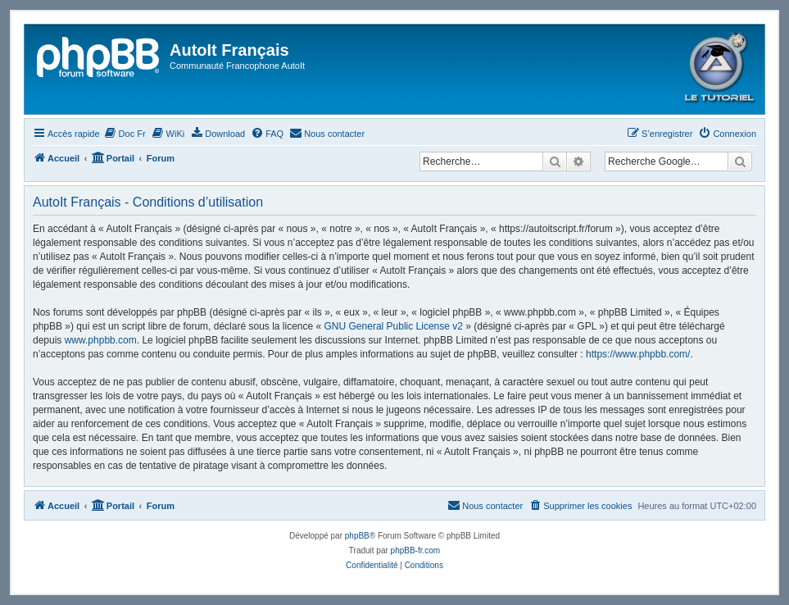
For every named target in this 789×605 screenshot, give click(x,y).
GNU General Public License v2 (393, 326)
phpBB (357, 535)
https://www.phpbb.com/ (638, 354)
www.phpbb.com (101, 340)
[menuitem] (125, 133)
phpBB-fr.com (416, 550)
